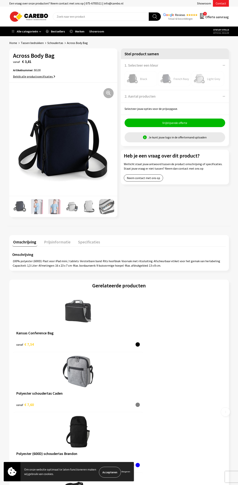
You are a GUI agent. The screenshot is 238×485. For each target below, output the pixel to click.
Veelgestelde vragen (82, 403)
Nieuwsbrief (131, 414)
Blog (127, 392)
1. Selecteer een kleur (141, 65)
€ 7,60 (78, 343)
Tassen (182, 408)
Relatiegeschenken (190, 403)
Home (13, 43)
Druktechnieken (79, 420)
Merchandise (132, 403)
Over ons (129, 386)
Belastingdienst (79, 380)
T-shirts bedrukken (136, 397)
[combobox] (101, 16)
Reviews (180, 15)
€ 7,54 (25, 343)
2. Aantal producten (140, 96)
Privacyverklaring (80, 414)
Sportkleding (186, 397)
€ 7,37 (132, 343)
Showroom (204, 3)
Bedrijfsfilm (131, 408)
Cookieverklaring (80, 408)
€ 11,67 (186, 343)
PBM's (182, 392)
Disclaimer (76, 425)
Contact (221, 3)
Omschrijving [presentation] (23, 240)
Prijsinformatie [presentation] (54, 240)
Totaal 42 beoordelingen (180, 18)
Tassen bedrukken (32, 43)
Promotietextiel (188, 380)
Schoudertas (55, 43)
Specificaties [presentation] (84, 240)
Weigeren (125, 472)
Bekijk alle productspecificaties (34, 76)
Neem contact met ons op (143, 179)
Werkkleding (186, 386)
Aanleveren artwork (81, 386)
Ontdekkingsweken (136, 380)
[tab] (23, 241)
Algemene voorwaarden (84, 397)
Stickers (183, 414)
